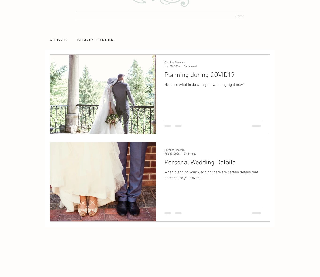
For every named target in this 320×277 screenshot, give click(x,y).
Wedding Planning (96, 40)
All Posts (58, 40)
